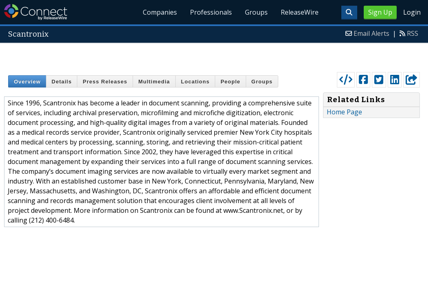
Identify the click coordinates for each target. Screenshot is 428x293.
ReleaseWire (300, 12)
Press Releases (105, 82)
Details (62, 82)
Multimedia (154, 82)
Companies (160, 12)
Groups (256, 12)
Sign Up (380, 12)
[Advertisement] (214, 56)
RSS (412, 33)
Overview (27, 82)
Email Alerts (371, 33)
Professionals (211, 12)
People (230, 82)
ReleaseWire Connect (35, 12)
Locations (195, 82)
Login (412, 12)
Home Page (344, 111)
